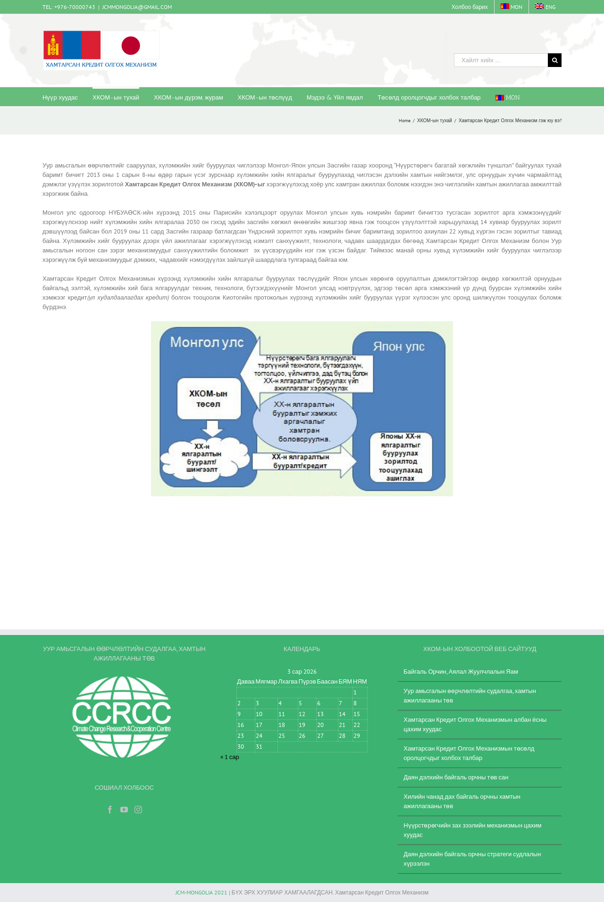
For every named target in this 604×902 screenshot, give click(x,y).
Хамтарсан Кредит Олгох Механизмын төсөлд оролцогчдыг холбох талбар (468, 753)
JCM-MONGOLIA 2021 (201, 892)
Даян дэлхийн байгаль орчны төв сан (455, 777)
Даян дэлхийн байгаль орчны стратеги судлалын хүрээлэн (472, 859)
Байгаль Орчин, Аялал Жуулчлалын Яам (460, 672)
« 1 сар (229, 757)
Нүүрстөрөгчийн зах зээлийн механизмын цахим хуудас (472, 830)
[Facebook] (110, 809)
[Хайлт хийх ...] (501, 60)
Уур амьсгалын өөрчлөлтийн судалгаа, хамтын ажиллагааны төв (469, 695)
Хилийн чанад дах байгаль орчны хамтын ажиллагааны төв (461, 801)
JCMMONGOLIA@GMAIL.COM (137, 6)
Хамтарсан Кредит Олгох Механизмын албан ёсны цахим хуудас (474, 724)
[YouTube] (124, 809)
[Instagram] (138, 809)
